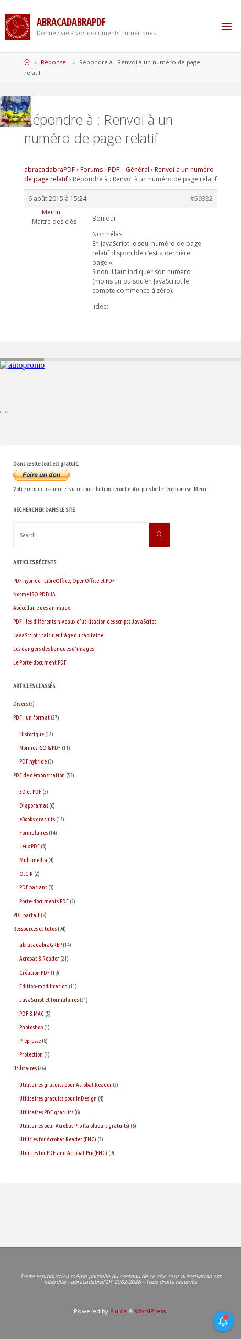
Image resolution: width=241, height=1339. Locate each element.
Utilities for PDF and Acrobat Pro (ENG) (63, 1152)
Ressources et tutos (35, 928)
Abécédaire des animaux (41, 607)
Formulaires (33, 832)
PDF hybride (33, 761)
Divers (20, 703)
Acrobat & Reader (39, 958)
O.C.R (26, 873)
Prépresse (30, 1040)
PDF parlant (33, 887)
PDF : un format (31, 717)
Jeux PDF (29, 846)
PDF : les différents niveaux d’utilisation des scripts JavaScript (84, 621)
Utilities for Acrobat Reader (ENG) (57, 1139)
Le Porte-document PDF (40, 662)
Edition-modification (43, 986)
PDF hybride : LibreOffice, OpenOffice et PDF (64, 580)
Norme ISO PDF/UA (34, 594)
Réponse (53, 62)
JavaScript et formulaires (49, 999)
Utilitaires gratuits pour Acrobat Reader (65, 1084)
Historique (31, 734)
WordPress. (151, 1311)
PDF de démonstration (39, 774)
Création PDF (34, 972)
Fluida (117, 1311)
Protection (31, 1054)
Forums (91, 169)
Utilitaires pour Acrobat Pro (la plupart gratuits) (74, 1125)
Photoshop (31, 1027)
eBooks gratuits (37, 818)
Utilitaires (25, 1067)
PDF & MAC (31, 1013)
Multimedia (33, 859)
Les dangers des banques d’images (53, 648)
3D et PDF (30, 791)
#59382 (201, 198)
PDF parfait (26, 914)
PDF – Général (128, 169)
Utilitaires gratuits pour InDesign (58, 1098)
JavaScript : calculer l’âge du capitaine (58, 635)
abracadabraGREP (40, 944)
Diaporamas (33, 805)
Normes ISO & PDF (40, 747)
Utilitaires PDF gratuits (46, 1111)
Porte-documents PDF (44, 901)
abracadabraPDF (49, 169)
